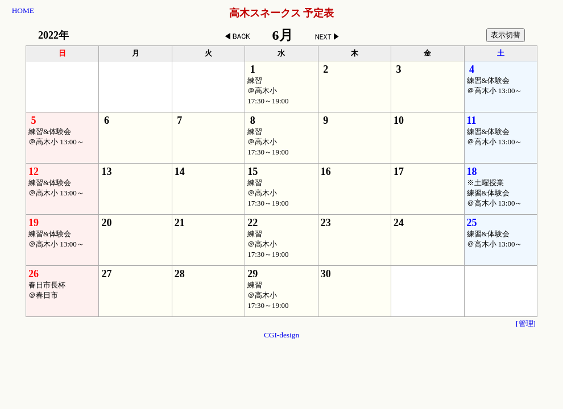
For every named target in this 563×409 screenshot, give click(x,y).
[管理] (526, 323)
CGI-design (281, 335)
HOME (23, 10)
